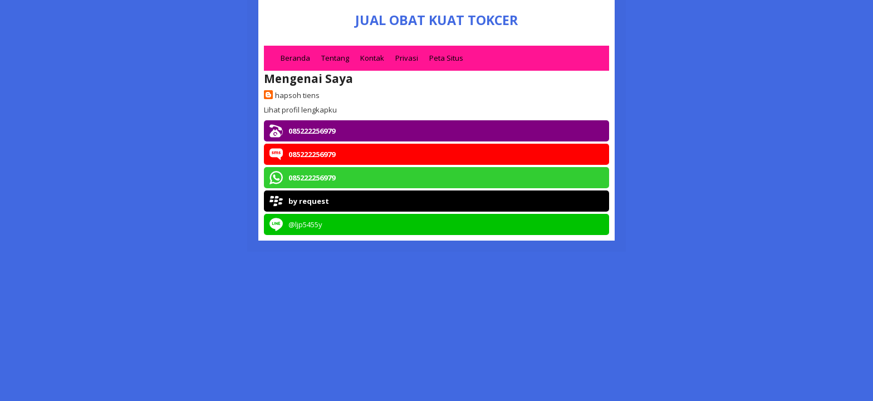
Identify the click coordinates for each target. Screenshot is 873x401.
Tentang (335, 58)
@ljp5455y (305, 224)
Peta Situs (446, 58)
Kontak (372, 58)
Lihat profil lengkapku (300, 110)
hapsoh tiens (297, 95)
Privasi (406, 58)
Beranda (295, 58)
